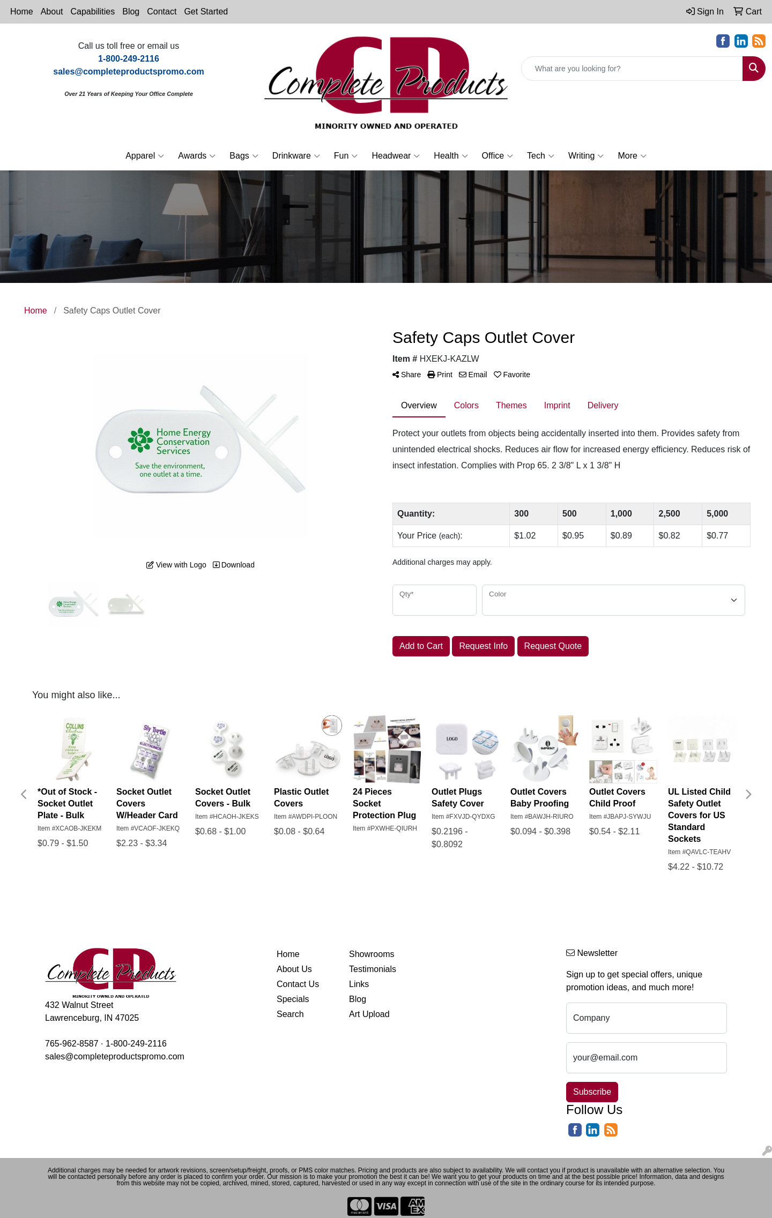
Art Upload (369, 1014)
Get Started (206, 11)
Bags (243, 156)
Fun (346, 156)
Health (450, 156)
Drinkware (296, 156)
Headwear (396, 156)
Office (498, 156)
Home (21, 11)
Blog (130, 11)
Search (290, 1014)
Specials (293, 999)
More (632, 156)
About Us (294, 969)
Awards (197, 156)
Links (359, 984)
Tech (540, 156)
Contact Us (298, 984)
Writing (586, 156)
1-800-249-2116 (136, 1043)
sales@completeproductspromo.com (114, 1056)
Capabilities (93, 11)
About (52, 11)
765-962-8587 (72, 1043)
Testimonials (372, 969)
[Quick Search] (632, 68)
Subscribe (592, 1091)
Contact (161, 11)
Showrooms (371, 954)
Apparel (144, 156)
